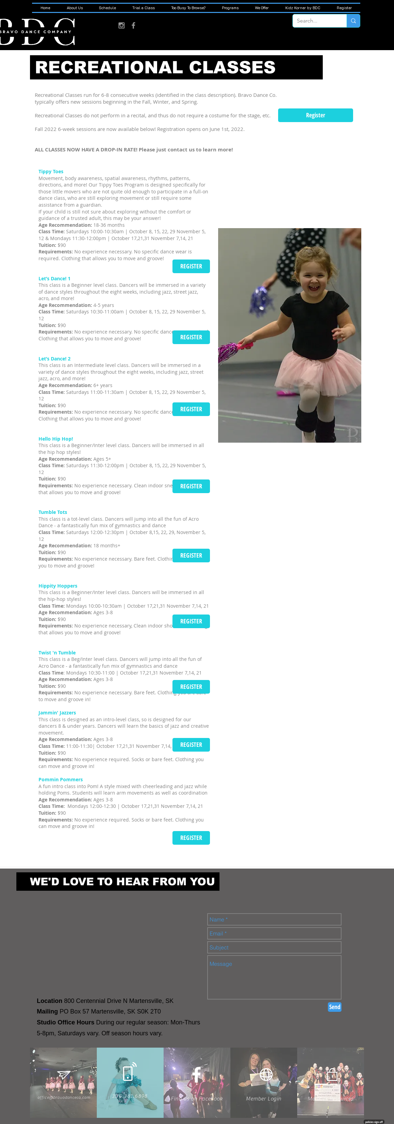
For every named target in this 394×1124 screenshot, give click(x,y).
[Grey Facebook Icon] (133, 25)
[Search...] (314, 20)
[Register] (315, 115)
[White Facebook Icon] (196, 1074)
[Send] (335, 1007)
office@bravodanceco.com (64, 1097)
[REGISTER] (191, 266)
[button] (74, 8)
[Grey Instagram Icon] (121, 25)
